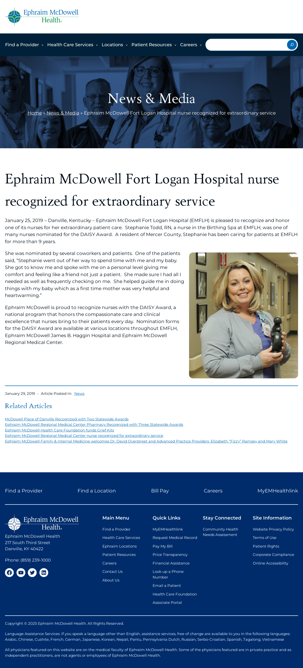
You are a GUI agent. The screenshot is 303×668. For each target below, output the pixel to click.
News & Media (63, 113)
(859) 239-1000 (35, 560)
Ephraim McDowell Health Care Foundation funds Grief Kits (59, 430)
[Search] (292, 45)
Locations (112, 44)
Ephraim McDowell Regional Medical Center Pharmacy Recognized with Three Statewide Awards (94, 424)
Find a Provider (22, 44)
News (79, 393)
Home (35, 113)
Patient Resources (151, 44)
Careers (188, 44)
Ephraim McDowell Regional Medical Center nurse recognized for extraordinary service (84, 435)
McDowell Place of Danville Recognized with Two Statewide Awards (66, 419)
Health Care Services (70, 44)
